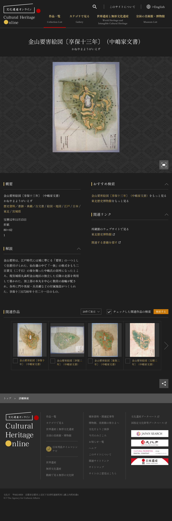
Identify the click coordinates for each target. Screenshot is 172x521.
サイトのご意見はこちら (103, 473)
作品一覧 (54, 19)
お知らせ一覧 (96, 442)
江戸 (67, 206)
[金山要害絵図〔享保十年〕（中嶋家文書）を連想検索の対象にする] (15, 360)
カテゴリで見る (79, 19)
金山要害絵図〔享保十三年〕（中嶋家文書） (120, 195)
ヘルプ (92, 448)
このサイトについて (122, 7)
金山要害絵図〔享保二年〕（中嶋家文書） (69, 362)
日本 (75, 206)
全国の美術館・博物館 (150, 19)
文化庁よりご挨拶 (99, 429)
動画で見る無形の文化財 (60, 475)
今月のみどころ (98, 435)
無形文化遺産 (53, 468)
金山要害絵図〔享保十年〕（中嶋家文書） (32, 362)
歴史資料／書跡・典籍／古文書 (24, 206)
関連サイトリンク (99, 460)
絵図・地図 (54, 206)
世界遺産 (51, 462)
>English (156, 7)
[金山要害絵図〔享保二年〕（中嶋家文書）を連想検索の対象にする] (52, 361)
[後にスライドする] (164, 345)
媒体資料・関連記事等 (101, 416)
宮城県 (16, 211)
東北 (6, 211)
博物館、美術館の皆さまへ (104, 423)
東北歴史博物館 (101, 201)
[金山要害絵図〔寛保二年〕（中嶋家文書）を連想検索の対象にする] (90, 361)
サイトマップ (96, 467)
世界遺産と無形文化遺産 (113, 19)
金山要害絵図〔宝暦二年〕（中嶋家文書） (144, 362)
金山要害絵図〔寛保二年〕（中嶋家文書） (107, 362)
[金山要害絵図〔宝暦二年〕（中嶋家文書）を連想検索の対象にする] (127, 361)
